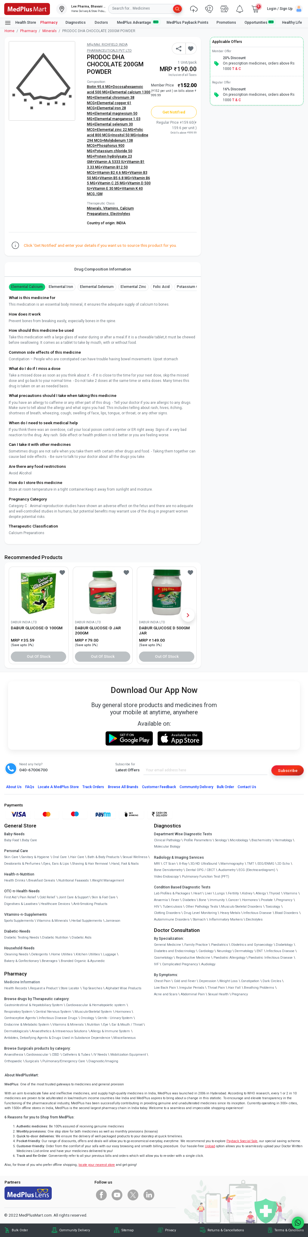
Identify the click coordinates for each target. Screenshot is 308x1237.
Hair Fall (234, 988)
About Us (14, 787)
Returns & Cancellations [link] (226, 1230)
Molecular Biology (167, 846)
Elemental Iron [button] (61, 287)
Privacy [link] (170, 1230)
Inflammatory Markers (226, 919)
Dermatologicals (16, 1031)
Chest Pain (162, 981)
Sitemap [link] (128, 1230)
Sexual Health (218, 994)
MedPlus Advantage (138, 22)
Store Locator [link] (70, 988)
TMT (250, 864)
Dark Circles (272, 981)
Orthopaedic (13, 1061)
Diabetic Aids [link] (81, 937)
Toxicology (272, 907)
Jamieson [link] (112, 921)
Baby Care (29, 840)
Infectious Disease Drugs (58, 1018)
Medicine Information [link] (22, 982)
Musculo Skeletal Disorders (241, 907)
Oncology (87, 1018)
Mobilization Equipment (128, 1055)
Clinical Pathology (167, 840)
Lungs (220, 893)
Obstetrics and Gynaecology (252, 945)
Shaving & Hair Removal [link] (90, 864)
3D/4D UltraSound (203, 864)
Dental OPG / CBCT (200, 870)
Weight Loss (228, 981)
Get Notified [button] (173, 112)
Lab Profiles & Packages (172, 893)
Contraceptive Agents (20, 1018)
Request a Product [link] (43, 988)
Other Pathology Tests (202, 907)
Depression (207, 981)
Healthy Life (292, 22)
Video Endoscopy (166, 877)
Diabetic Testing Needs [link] (21, 937)
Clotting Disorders (167, 913)
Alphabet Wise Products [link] (123, 988)
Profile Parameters (198, 840)
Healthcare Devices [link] (55, 904)
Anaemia (161, 900)
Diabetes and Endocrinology (174, 951)
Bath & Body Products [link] (103, 857)
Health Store (20, 22)
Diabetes (189, 900)
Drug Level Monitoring (200, 913)
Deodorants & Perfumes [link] (22, 864)
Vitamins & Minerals (68, 1025)
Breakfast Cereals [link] (41, 880)
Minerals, (95, 208)
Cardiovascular (37, 1055)
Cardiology (206, 951)
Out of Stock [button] (39, 656)
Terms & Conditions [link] (289, 1230)
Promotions (226, 22)
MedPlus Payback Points (187, 22)
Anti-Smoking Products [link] (90, 904)
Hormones (123, 1012)
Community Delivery (196, 787)
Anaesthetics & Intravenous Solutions (59, 1031)
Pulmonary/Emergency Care (63, 1061)
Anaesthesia (13, 1055)
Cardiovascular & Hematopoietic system (95, 1005)
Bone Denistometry (168, 870)
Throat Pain (216, 988)
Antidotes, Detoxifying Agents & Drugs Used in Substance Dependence (57, 1038)
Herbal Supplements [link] (86, 921)
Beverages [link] (49, 961)
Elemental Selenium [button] (97, 287)
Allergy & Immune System (110, 1031)
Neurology (224, 951)
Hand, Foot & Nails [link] (125, 864)
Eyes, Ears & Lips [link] (56, 864)
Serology (221, 840)
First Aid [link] (10, 897)
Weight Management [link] (108, 880)
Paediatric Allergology (229, 958)
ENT (260, 951)
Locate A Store (58, 787)
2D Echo (283, 864)
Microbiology (239, 840)
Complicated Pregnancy (180, 964)
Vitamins (290, 893)
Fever (175, 900)
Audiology (208, 964)
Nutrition (93, 1025)
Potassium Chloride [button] (193, 287)
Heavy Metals (230, 913)
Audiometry (227, 870)
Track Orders (93, 787)
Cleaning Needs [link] (16, 954)
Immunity (217, 900)
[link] (27, 8)
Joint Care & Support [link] (73, 897)
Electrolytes (120, 214)
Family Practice (196, 945)
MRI (157, 864)
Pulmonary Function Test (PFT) (205, 877)
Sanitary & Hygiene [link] (35, 857)
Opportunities (259, 22)
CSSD (55, 1055)
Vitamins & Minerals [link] (52, 921)
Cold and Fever (185, 981)
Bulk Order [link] (20, 1230)
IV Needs (100, 1055)
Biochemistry (261, 840)
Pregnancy (284, 900)
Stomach (199, 919)
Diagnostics (76, 22)
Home (9, 31)
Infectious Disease (257, 913)
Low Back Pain (165, 988)
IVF (156, 964)
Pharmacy (48, 22)
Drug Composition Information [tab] (102, 269)
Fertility (233, 893)
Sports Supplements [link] (19, 921)
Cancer (233, 900)
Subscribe (287, 770)
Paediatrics (219, 945)
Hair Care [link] (77, 857)
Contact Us (247, 787)
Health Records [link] (15, 988)
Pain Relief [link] (28, 897)
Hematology (283, 840)
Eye (105, 1025)
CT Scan (169, 864)
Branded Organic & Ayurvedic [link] (83, 961)
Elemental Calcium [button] (27, 287)
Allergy (261, 893)
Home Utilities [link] (61, 954)
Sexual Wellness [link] (135, 857)
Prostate (267, 900)
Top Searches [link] (92, 988)
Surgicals (32, 1061)
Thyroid (274, 893)
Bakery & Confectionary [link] (21, 961)
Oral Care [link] (60, 857)
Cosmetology (163, 958)
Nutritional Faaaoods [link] (73, 880)
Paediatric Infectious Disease (270, 958)
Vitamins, (111, 208)
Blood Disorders (286, 913)
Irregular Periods (191, 988)
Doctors (102, 22)
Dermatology (244, 951)
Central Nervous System (53, 1012)
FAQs (29, 787)
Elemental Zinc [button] (133, 287)
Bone (202, 900)
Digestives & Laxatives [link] (21, 904)
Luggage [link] (109, 954)
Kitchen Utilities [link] (88, 954)
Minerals (49, 31)
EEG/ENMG (265, 864)
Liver (208, 893)
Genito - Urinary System (115, 1018)
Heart (197, 893)
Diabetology (284, 945)
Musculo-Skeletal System (93, 1012)
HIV (156, 907)
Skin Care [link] (11, 857)
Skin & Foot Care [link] (104, 897)
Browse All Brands (123, 787)
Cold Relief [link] (47, 897)
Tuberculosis (172, 907)
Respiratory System (18, 1012)
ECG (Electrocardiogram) (257, 870)
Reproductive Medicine (193, 958)
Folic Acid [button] (161, 287)
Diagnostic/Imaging (103, 1061)
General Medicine (167, 945)
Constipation (250, 981)
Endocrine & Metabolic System (26, 1025)
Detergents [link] (39, 954)
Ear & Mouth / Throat (127, 1025)
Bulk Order (225, 787)
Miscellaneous (124, 1038)
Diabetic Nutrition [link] (55, 937)
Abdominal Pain (193, 994)
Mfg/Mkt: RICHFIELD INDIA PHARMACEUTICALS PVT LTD (109, 48)
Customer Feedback (159, 787)
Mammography (232, 864)
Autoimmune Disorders (171, 919)
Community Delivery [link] (74, 1230)
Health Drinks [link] (14, 880)
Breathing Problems (259, 988)
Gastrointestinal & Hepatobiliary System (33, 1005)
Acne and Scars (165, 994)
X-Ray (183, 864)
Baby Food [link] (11, 840)
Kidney (247, 893)
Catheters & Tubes (76, 1055)
